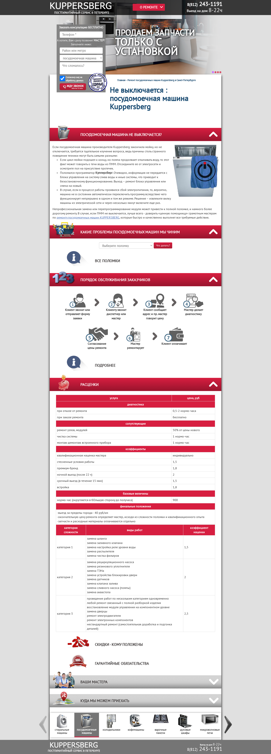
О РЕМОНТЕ (149, 7)
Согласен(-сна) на (74, 79)
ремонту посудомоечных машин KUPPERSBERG (88, 217)
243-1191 (204, 748)
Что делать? (163, 245)
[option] (62, 725)
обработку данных (74, 80)
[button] (43, 725)
